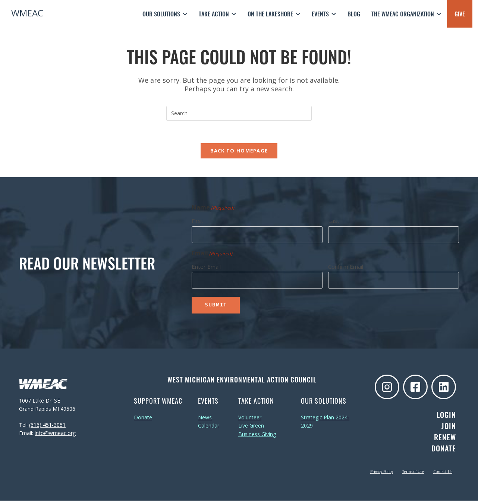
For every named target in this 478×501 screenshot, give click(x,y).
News (205, 417)
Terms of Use (413, 472)
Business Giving (257, 434)
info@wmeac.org (55, 433)
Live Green (251, 425)
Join (448, 426)
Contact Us (442, 472)
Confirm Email (345, 266)
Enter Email (206, 266)
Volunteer (249, 417)
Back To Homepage (239, 150)
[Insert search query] (239, 113)
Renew (445, 437)
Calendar (208, 425)
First (197, 220)
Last (333, 220)
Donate (143, 417)
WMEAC (27, 13)
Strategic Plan (317, 417)
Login (446, 414)
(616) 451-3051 (47, 424)
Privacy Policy (381, 472)
